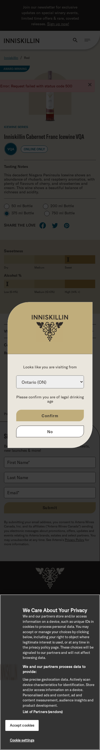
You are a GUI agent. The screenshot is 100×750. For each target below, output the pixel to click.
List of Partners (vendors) (43, 712)
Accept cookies (22, 725)
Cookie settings (22, 740)
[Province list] (50, 382)
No (50, 431)
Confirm (50, 415)
